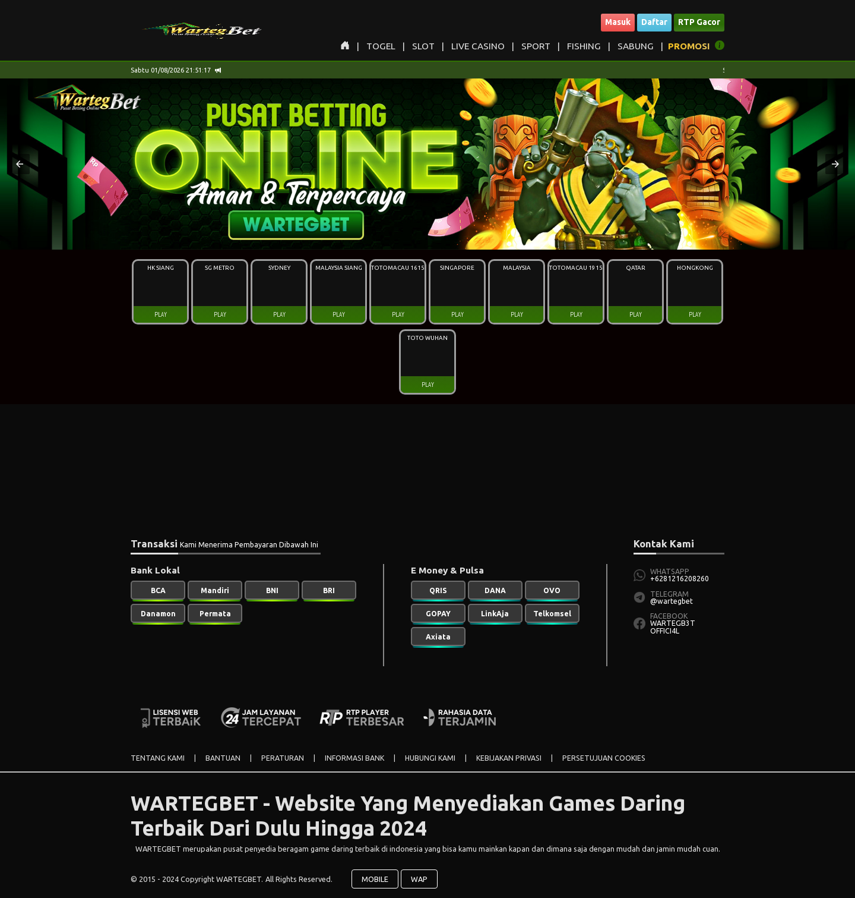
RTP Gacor (699, 22)
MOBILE (375, 879)
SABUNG (636, 46)
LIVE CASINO (478, 46)
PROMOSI (689, 46)
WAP (419, 879)
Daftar (654, 22)
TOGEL (380, 46)
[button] (20, 164)
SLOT (423, 46)
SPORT (535, 46)
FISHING (584, 46)
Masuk (618, 22)
